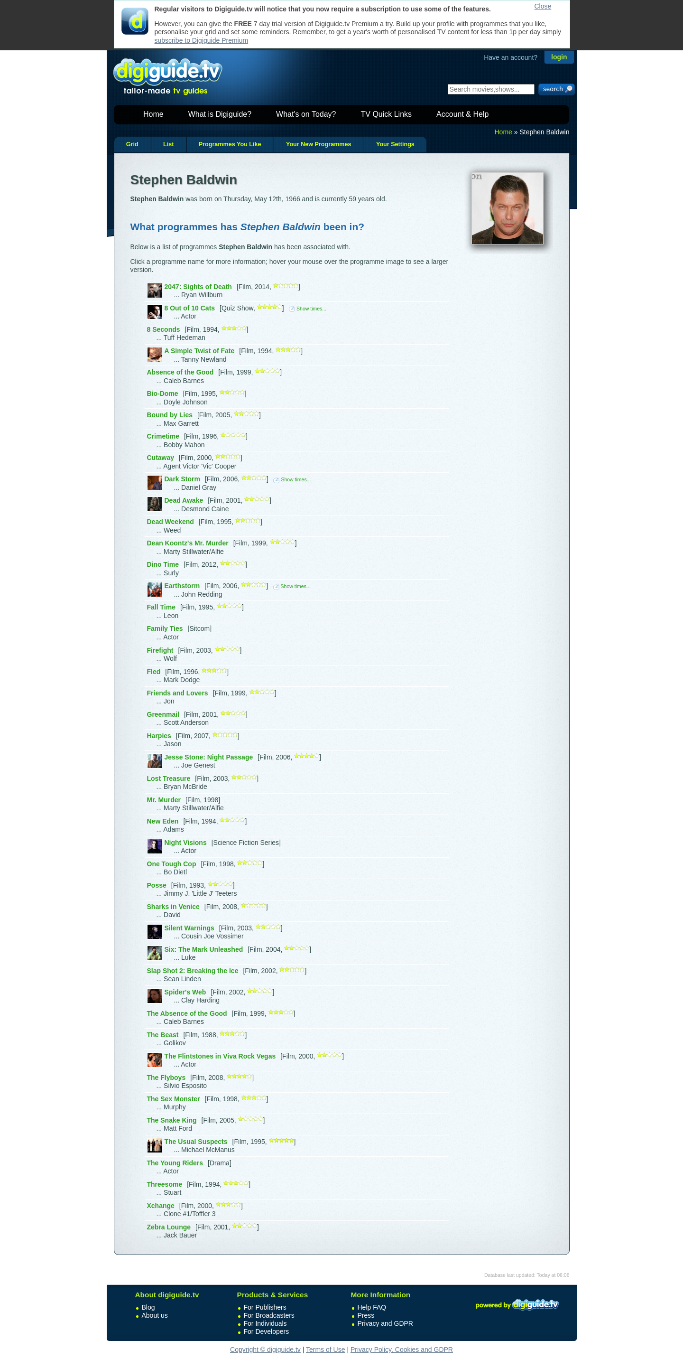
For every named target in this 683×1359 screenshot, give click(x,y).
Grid (132, 144)
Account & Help (462, 114)
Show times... (307, 308)
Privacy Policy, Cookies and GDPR (402, 1349)
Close (543, 6)
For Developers (266, 1331)
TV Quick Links (386, 114)
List (168, 144)
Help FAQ (372, 1307)
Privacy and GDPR (385, 1323)
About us (155, 1315)
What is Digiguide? (219, 114)
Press (366, 1315)
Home (153, 114)
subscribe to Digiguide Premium (202, 40)
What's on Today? (306, 114)
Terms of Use (325, 1349)
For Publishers (265, 1307)
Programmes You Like (230, 144)
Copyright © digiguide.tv (265, 1349)
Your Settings (395, 144)
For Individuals (265, 1323)
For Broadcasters (269, 1315)
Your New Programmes (318, 144)
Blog (148, 1307)
